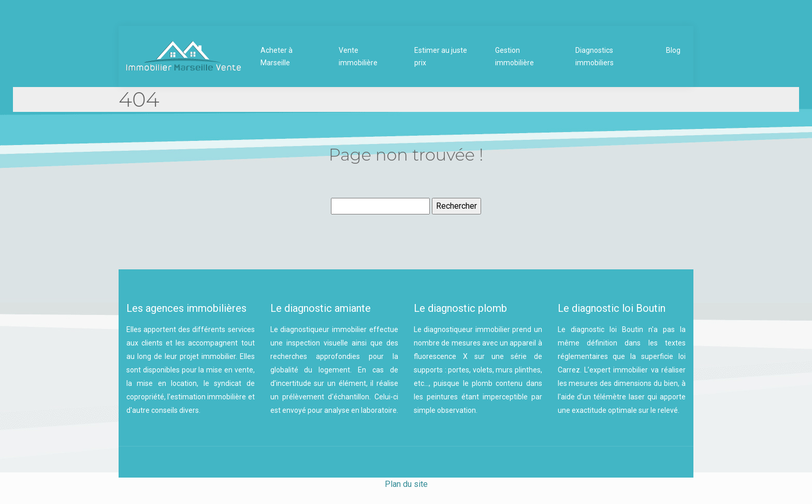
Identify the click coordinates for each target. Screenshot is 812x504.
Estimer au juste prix (440, 56)
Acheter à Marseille (276, 56)
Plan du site (406, 484)
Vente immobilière (358, 56)
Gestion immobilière (514, 56)
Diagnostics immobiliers (594, 56)
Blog (673, 50)
